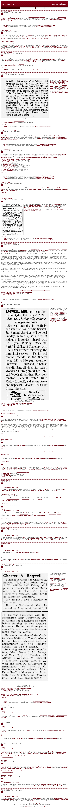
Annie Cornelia (13, 18)
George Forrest (24, 37)
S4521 (5, 238)
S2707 (5, 145)
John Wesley (7, 168)
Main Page (23, 7)
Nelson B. (35, 538)
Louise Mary (34, 206)
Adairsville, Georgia (35, 798)
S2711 (5, 176)
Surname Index (28, 7)
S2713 (5, 178)
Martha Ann (7, 164)
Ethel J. (27, 688)
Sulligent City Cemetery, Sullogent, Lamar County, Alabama (43, 61)
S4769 (5, 299)
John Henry (35, 766)
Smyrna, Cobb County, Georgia (28, 47)
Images (46, 7)
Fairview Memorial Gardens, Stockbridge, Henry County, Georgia (40, 157)
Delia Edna (19, 559)
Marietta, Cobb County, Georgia (37, 17)
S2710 (5, 174)
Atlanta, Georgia (57, 204)
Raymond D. (7, 166)
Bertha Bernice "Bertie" (58, 583)
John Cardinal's (27, 806)
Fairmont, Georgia (54, 575)
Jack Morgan (7, 690)
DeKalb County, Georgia (35, 189)
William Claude (59, 137)
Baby (6, 163)
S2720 (5, 194)
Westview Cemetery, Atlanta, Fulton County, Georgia (59, 589)
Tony (21, 445)
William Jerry (8, 169)
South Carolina (49, 522)
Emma (15, 490)
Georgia (30, 35)
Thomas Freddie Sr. (9, 65)
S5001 (5, 699)
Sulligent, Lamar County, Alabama (58, 88)
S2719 (5, 26)
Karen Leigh (7, 294)
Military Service (52, 7)
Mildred (6, 473)
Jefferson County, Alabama (30, 60)
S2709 (5, 126)
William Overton (61, 467)
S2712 (5, 177)
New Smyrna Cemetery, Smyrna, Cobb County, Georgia (37, 38)
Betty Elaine (7, 170)
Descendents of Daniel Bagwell (12, 487)
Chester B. (7, 689)
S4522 (5, 239)
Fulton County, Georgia (7, 500)
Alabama (53, 318)
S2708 (5, 69)
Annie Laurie (17, 738)
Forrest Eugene (8, 160)
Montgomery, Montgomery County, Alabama (41, 767)
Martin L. (24, 514)
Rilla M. (4, 251)
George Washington (11, 468)
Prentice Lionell (38, 490)
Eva (8, 60)
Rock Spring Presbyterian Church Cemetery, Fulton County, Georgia (45, 469)
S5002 (5, 701)
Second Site (31, 806)
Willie (6, 475)
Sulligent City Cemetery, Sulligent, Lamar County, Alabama (58, 92)
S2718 (5, 25)
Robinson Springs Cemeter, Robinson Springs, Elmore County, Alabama (46, 753)
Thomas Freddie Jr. (9, 293)
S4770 (5, 410)
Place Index (41, 7)
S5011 (5, 702)
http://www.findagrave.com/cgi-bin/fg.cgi (46, 25)
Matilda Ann (26, 468)
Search (33, 7)
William (6, 476)
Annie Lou (20, 46)
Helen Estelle (8, 695)
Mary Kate (23, 752)
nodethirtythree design (46, 806)
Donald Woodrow (9, 165)
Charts (37, 7)
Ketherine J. (7, 757)
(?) (17, 716)
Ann (23, 250)
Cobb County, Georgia (36, 800)
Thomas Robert (50, 35)
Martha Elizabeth (8, 692)
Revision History (58, 7)
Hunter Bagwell (36, 803)
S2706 (5, 144)
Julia (5, 474)
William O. (61, 799)
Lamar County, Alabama (43, 250)
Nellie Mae (24, 156)
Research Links (65, 7)
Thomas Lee (19, 121)
